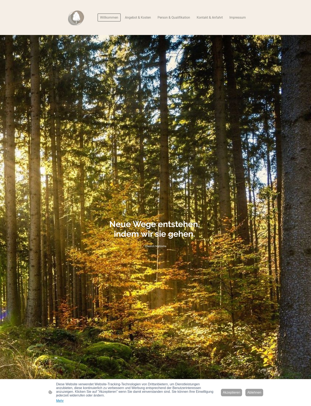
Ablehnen (254, 392)
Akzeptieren (231, 392)
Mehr (60, 400)
